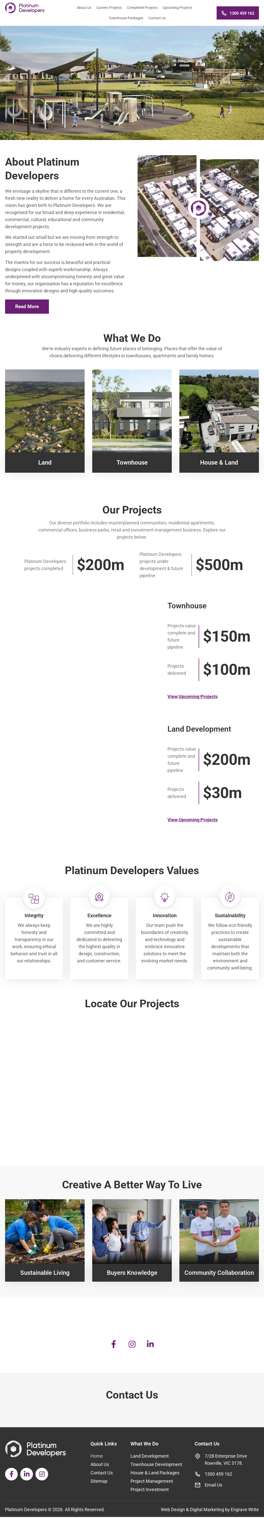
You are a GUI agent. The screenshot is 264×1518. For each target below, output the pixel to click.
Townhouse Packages (124, 18)
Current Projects (108, 8)
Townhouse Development (156, 1465)
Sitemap (98, 1482)
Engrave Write (245, 1510)
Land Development (149, 1457)
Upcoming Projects (176, 8)
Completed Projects (141, 8)
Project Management (151, 1482)
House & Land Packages (154, 1473)
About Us (83, 8)
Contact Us (155, 18)
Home (96, 1457)
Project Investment (149, 1490)
